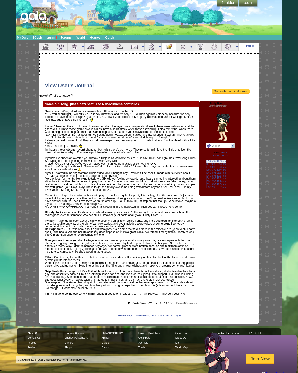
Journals (143, 342)
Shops (52, 37)
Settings (229, 47)
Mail (134, 47)
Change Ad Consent (76, 337)
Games (95, 38)
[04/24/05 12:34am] (216, 175)
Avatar (60, 47)
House (75, 47)
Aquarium (106, 47)
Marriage (214, 47)
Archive (216, 155)
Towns (105, 347)
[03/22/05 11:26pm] (216, 181)
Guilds (105, 342)
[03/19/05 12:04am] (216, 184)
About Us (33, 333)
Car (92, 47)
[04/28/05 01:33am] (216, 172)
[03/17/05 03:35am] (216, 187)
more (83, 47)
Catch (109, 38)
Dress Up (180, 337)
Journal (169, 47)
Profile (250, 45)
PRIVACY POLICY (112, 333)
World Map (181, 347)
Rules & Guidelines (149, 333)
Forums (66, 38)
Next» (224, 152)
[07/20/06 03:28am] (216, 167)
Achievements (200, 47)
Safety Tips (181, 333)
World (80, 38)
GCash (37, 38)
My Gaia (22, 38)
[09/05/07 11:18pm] (216, 161)
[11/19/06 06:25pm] (216, 164)
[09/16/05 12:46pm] (216, 170)
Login (248, 3)
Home (225, 155)
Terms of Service (74, 333)
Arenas (106, 337)
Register (228, 3)
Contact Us (34, 337)
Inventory (120, 47)
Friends (152, 47)
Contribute (144, 337)
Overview (46, 47)
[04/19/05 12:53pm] (216, 178)
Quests (183, 47)
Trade (141, 347)
